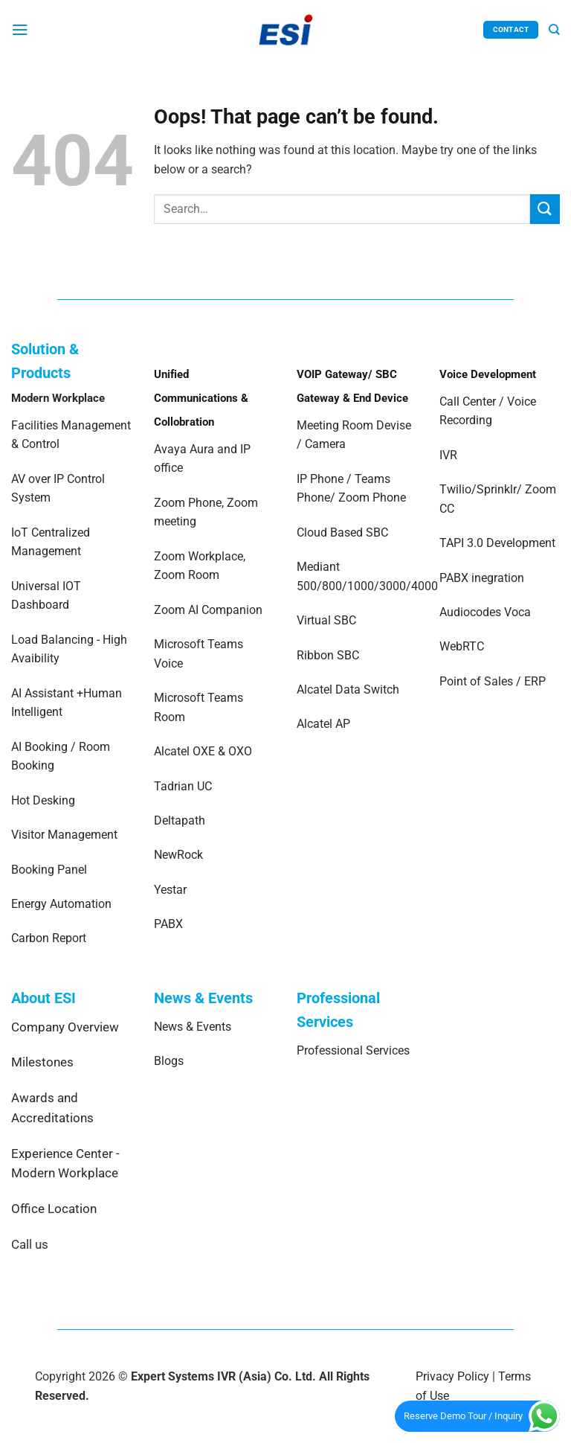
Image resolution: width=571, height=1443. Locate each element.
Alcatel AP (323, 724)
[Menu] (20, 29)
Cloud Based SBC (342, 532)
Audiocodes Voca (485, 612)
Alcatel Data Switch (348, 689)
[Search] (554, 30)
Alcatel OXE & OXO (203, 751)
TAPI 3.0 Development (497, 543)
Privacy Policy (452, 1376)
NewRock (178, 855)
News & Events (192, 1027)
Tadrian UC (183, 786)
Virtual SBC (326, 620)
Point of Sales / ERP (492, 681)
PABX (168, 924)
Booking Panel (49, 870)
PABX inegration (481, 578)
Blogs (169, 1061)
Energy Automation (61, 904)
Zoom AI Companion (208, 610)
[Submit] (545, 208)
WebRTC (461, 646)
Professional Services (353, 1050)
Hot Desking (43, 800)
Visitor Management (64, 835)
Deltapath (179, 820)
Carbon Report (48, 938)
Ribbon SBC (328, 655)
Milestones (42, 1062)
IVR (448, 455)
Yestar (170, 890)
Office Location (54, 1208)
